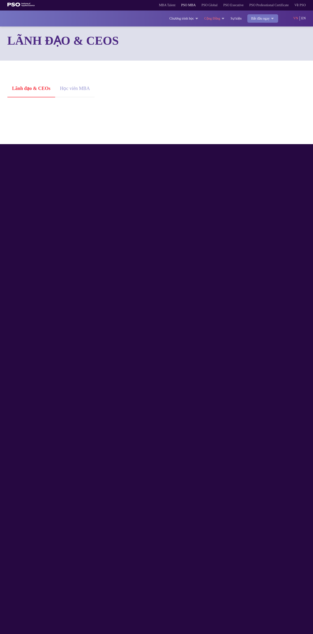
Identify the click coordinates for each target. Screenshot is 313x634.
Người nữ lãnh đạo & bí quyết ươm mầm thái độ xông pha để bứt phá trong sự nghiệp (155, 361)
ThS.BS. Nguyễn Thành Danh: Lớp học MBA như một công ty (255, 272)
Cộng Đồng (208, 18)
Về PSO (299, 5)
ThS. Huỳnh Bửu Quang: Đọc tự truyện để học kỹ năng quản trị (154, 180)
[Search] (285, 18)
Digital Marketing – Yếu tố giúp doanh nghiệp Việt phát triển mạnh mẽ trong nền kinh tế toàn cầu (53, 361)
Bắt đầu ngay (260, 18)
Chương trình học (174, 18)
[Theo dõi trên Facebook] (269, 555)
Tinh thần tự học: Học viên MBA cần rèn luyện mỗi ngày (50, 272)
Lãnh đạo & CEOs (32, 88)
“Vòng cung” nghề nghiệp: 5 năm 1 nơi (255, 177)
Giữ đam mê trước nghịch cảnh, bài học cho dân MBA (155, 272)
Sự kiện (231, 18)
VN (295, 18)
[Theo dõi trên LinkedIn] (288, 555)
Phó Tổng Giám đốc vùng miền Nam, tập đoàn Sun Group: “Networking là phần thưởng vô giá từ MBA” (54, 184)
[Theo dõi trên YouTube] (298, 555)
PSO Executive (219, 5)
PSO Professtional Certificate (262, 5)
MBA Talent (144, 5)
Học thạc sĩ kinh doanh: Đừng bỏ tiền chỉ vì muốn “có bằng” (255, 357)
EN (303, 18)
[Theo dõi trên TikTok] (278, 555)
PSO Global (191, 5)
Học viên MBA (79, 88)
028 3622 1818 (42, 596)
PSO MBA (168, 5)
